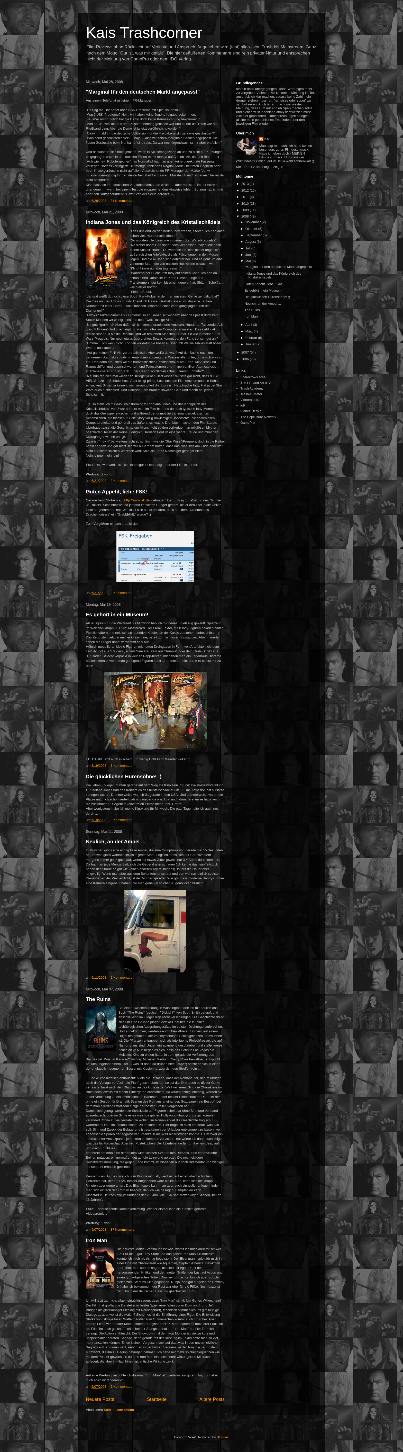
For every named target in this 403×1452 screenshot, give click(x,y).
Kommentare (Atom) (119, 1410)
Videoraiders (249, 400)
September (254, 235)
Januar (251, 344)
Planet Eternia (250, 411)
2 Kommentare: (122, 593)
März (249, 331)
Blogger (222, 1437)
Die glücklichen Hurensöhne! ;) (123, 776)
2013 (245, 184)
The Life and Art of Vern (258, 383)
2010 (245, 203)
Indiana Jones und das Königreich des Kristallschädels (153, 222)
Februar (251, 338)
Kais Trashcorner (144, 32)
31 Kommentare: (123, 201)
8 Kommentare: (122, 481)
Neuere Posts (100, 1399)
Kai (267, 139)
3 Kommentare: (122, 766)
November (253, 222)
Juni (248, 255)
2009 (245, 210)
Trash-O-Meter (251, 394)
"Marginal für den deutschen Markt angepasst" (143, 92)
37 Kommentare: (123, 1229)
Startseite (157, 1399)
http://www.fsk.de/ (137, 500)
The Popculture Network (258, 417)
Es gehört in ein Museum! (117, 614)
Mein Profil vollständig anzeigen (259, 167)
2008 (245, 216)
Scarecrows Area (252, 377)
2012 (245, 190)
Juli (248, 248)
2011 (245, 197)
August (251, 241)
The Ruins (98, 999)
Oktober (251, 229)
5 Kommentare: (122, 1386)
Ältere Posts (212, 1399)
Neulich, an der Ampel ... (115, 841)
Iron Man (96, 1240)
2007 (245, 352)
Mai (248, 261)
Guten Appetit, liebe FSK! (117, 491)
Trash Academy (251, 388)
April (249, 325)
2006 (245, 359)
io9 (242, 405)
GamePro (247, 423)
